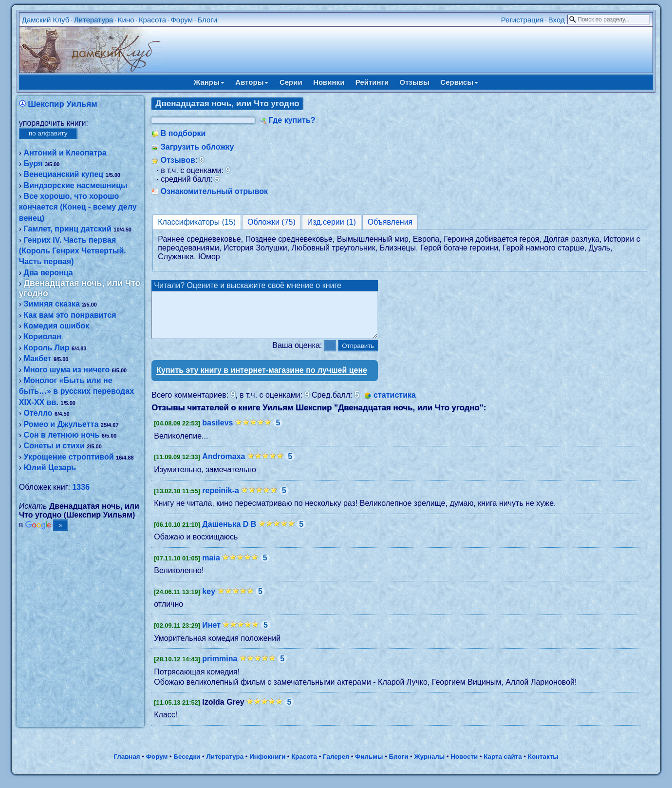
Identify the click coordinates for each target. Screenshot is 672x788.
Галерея (336, 765)
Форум (181, 20)
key (208, 600)
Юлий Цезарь (50, 467)
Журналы (429, 765)
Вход (556, 20)
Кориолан (42, 336)
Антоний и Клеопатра (65, 153)
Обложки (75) (271, 222)
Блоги (207, 20)
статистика (394, 404)
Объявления (390, 222)
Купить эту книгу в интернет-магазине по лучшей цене (261, 379)
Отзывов (178, 160)
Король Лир (47, 348)
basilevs (217, 431)
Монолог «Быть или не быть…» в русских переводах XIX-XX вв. (76, 391)
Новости (464, 765)
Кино (126, 20)
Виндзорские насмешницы (76, 185)
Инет (211, 634)
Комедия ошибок (56, 326)
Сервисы (459, 82)
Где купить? (292, 120)
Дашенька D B (229, 533)
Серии (291, 82)
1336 (81, 487)
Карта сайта (503, 765)
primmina (219, 667)
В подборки (183, 133)
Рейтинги (372, 82)
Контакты (543, 765)
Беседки (186, 765)
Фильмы (369, 765)
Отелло (38, 413)
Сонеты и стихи (54, 446)
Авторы (251, 82)
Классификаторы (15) (197, 222)
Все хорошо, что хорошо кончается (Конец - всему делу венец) (78, 207)
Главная (126, 765)
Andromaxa (223, 465)
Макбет (38, 358)
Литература (93, 20)
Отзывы (414, 82)
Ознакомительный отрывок (214, 191)
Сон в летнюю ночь (62, 435)
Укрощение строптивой (69, 457)
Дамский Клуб (46, 20)
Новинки (328, 82)
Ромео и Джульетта (61, 424)
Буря (33, 163)
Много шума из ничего (67, 369)
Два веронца (48, 273)
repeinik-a (220, 499)
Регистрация (522, 20)
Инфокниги (267, 765)
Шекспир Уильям (62, 104)
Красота (152, 20)
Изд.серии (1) (331, 222)
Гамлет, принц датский (68, 229)
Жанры (209, 82)
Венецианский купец (64, 174)
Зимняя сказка (52, 304)
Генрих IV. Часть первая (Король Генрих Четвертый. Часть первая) (72, 251)
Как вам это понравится (70, 315)
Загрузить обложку (197, 147)
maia (211, 566)
